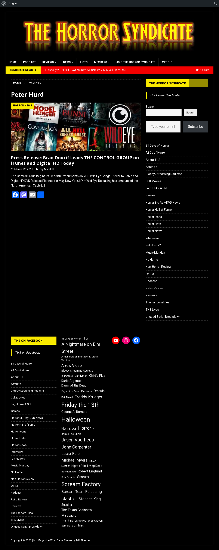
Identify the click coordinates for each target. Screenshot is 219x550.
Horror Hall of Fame (159, 209)
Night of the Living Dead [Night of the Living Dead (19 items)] (86, 466)
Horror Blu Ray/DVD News (163, 202)
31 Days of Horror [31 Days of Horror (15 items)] (71, 338)
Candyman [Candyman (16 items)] (81, 375)
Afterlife (151, 167)
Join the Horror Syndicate (135, 62)
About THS (153, 160)
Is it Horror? (153, 245)
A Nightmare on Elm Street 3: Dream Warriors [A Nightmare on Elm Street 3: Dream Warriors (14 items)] (80, 358)
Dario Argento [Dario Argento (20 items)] (71, 380)
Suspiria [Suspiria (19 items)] (66, 504)
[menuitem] (3, 3)
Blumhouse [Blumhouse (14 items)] (67, 376)
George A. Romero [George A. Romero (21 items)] (74, 412)
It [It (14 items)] (93, 429)
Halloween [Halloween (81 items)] (75, 419)
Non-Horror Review (158, 266)
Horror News (154, 231)
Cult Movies (153, 181)
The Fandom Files (157, 302)
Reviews (48, 62)
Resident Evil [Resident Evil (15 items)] (68, 471)
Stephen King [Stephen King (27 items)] (90, 499)
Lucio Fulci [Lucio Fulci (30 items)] (70, 453)
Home (12, 62)
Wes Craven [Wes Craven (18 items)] (95, 520)
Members (100, 62)
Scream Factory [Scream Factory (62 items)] (81, 484)
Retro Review (155, 288)
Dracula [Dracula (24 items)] (99, 391)
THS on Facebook (28, 340)
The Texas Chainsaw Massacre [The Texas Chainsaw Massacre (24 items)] (76, 513)
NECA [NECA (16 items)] (92, 460)
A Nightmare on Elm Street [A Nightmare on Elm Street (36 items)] (80, 348)
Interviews (153, 238)
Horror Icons (154, 217)
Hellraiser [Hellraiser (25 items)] (68, 428)
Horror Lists (153, 224)
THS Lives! (153, 309)
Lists (83, 62)
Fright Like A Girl (156, 188)
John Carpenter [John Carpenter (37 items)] (76, 447)
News (67, 62)
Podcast (29, 62)
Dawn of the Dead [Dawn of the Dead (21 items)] (73, 385)
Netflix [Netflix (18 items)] (65, 466)
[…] (43, 185)
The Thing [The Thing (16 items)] (67, 520)
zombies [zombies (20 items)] (78, 525)
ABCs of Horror (156, 152)
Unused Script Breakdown (163, 316)
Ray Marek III (46, 169)
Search (150, 106)
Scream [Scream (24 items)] (83, 477)
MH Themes (83, 540)
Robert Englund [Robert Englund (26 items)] (90, 471)
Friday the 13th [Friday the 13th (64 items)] (80, 404)
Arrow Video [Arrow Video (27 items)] (71, 365)
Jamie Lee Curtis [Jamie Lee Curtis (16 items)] (71, 433)
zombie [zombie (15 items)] (65, 525)
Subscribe (195, 126)
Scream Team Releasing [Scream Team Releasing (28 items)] (81, 491)
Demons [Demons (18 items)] (86, 391)
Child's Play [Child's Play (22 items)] (97, 376)
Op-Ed (150, 274)
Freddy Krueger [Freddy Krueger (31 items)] (88, 396)
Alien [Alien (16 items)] (86, 338)
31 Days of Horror (157, 145)
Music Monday (155, 252)
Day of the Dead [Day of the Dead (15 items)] (70, 391)
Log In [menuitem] (13, 3)
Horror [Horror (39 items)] (84, 428)
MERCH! (167, 62)
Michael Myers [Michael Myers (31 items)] (74, 460)
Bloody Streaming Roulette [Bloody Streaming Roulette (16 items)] (77, 370)
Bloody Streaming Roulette (164, 174)
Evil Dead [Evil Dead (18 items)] (67, 397)
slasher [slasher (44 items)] (69, 498)
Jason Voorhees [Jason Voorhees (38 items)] (77, 440)
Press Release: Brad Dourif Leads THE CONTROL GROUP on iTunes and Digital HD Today (75, 160)
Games (150, 195)
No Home (152, 259)
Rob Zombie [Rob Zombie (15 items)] (68, 477)
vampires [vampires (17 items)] (80, 520)
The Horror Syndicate (167, 83)
